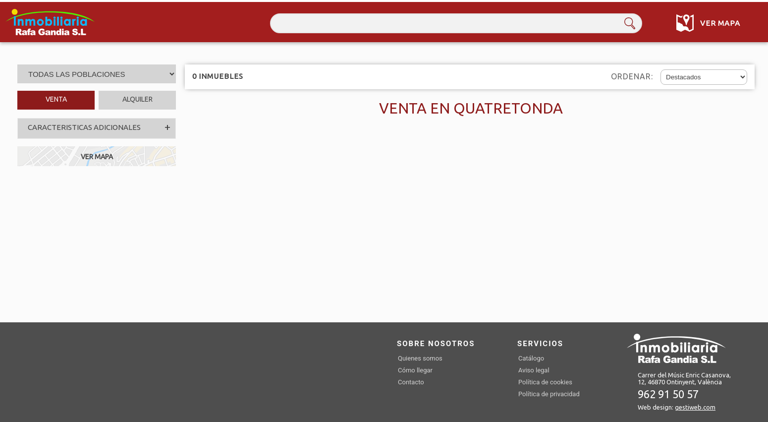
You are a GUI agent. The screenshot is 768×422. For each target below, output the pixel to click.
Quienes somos (420, 358)
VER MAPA (97, 157)
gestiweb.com (695, 407)
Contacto (411, 382)
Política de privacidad (549, 394)
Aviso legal (533, 370)
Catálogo (531, 358)
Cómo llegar (415, 370)
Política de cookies (545, 382)
